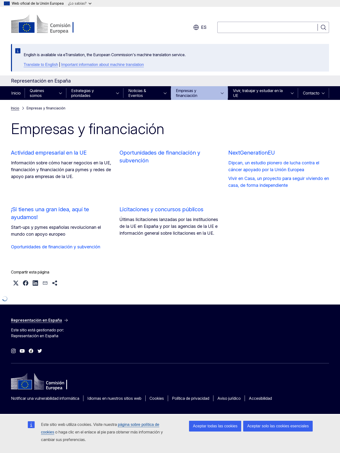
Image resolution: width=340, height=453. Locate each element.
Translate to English (41, 65)
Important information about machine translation (102, 65)
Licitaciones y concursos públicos (161, 209)
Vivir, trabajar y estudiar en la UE (258, 93)
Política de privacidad (190, 398)
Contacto (311, 93)
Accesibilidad (260, 398)
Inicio (16, 93)
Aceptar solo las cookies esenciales (278, 426)
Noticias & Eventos (137, 93)
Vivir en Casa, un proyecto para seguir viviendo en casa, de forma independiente (278, 182)
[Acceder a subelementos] (62, 93)
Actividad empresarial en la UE (49, 152)
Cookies (157, 398)
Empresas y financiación (186, 93)
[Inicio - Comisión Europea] (50, 24)
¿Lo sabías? (79, 3)
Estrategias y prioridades (82, 93)
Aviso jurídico (229, 398)
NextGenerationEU (251, 152)
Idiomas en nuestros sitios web (114, 398)
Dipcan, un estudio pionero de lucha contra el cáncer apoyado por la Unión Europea (273, 166)
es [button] (200, 27)
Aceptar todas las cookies (215, 426)
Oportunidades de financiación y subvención (55, 246)
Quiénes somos (37, 93)
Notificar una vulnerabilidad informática (45, 398)
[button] (16, 283)
